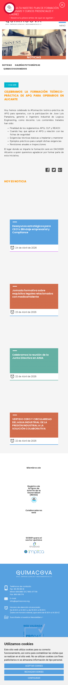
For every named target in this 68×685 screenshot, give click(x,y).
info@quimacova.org (20, 601)
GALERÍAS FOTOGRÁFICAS (27, 65)
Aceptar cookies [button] (34, 666)
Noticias (7, 65)
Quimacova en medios (15, 68)
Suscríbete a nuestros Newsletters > (26, 617)
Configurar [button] (34, 678)
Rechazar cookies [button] (34, 672)
